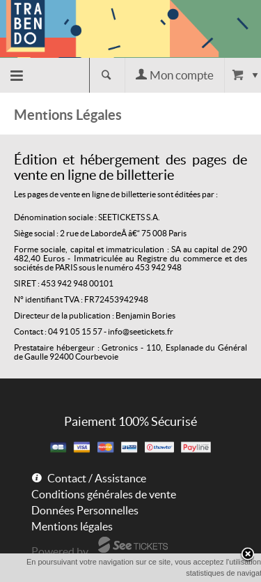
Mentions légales (72, 526)
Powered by (59, 551)
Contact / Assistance (96, 478)
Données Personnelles (85, 510)
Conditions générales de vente (103, 494)
